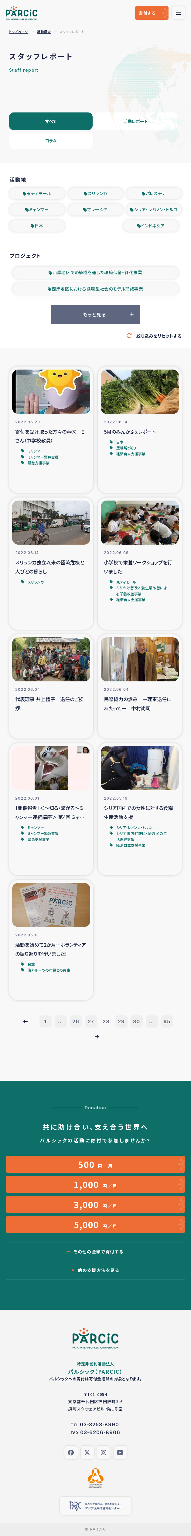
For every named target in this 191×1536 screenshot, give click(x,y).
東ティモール (39, 193)
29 (121, 1021)
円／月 (95, 1164)
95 (166, 1021)
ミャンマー (39, 209)
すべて (50, 121)
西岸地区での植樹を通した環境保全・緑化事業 (97, 272)
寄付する (147, 13)
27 (91, 1021)
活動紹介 (44, 31)
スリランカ (97, 193)
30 (136, 1021)
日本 (39, 225)
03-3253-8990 (99, 1424)
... (60, 1021)
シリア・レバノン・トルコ (156, 209)
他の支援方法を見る (98, 1270)
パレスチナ (156, 193)
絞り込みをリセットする (159, 336)
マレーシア (97, 209)
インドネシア (153, 225)
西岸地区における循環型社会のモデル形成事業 (97, 289)
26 (75, 1021)
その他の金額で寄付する (98, 1251)
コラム (51, 140)
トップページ (18, 31)
